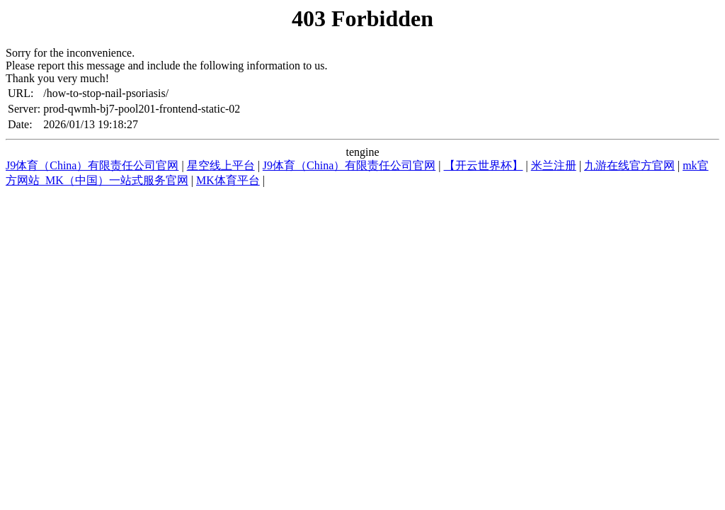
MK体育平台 (228, 180)
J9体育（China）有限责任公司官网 (92, 165)
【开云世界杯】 (483, 165)
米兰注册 (553, 165)
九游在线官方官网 (629, 165)
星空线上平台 (221, 165)
